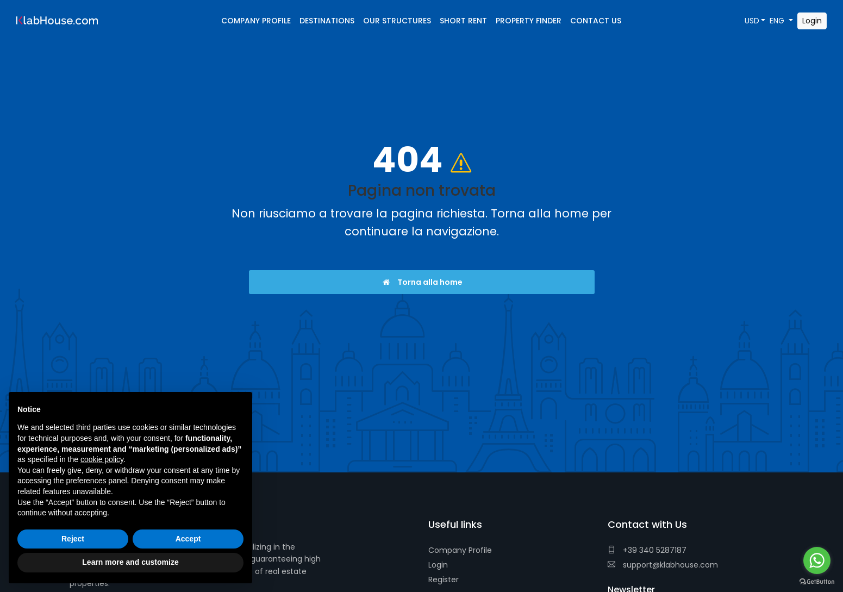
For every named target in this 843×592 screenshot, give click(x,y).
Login (438, 564)
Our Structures (397, 20)
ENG (778, 20)
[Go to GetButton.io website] (817, 581)
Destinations (326, 20)
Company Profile (460, 550)
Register (443, 579)
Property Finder (528, 20)
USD (752, 20)
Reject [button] (72, 538)
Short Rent (463, 20)
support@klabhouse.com (663, 564)
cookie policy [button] (101, 459)
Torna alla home (421, 282)
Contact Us (595, 20)
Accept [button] (188, 538)
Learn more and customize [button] (130, 562)
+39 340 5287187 (647, 550)
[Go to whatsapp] (816, 560)
